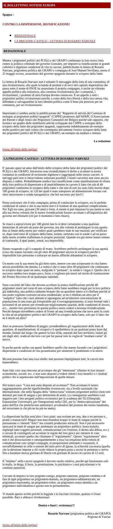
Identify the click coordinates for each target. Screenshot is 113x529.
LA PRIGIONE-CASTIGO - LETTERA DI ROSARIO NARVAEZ (54, 41)
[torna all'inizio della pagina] (19, 149)
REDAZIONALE (25, 35)
